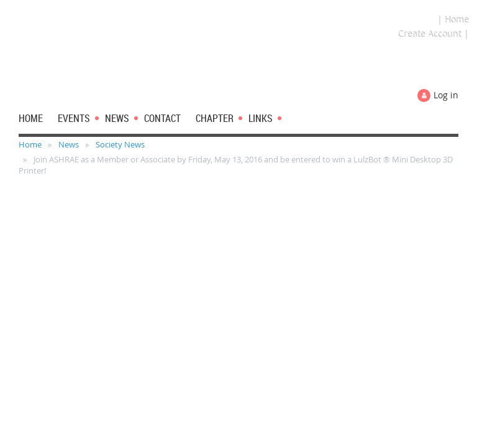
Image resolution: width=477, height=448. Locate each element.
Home (30, 144)
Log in (446, 95)
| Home (452, 20)
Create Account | (433, 34)
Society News (120, 144)
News (68, 144)
